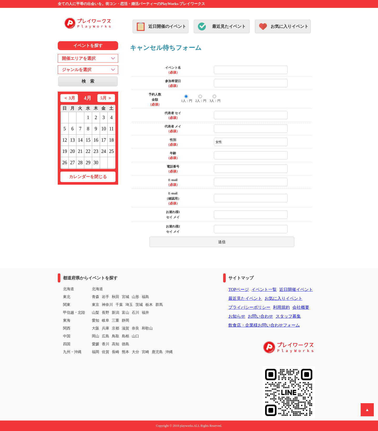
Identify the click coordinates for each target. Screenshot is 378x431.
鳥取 (115, 336)
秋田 (115, 297)
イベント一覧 (264, 289)
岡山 (95, 336)
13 (72, 140)
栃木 (149, 305)
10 (103, 128)
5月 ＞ (106, 98)
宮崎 (145, 352)
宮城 (125, 297)
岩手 (105, 297)
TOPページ (238, 289)
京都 (115, 328)
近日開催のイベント (167, 26)
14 (80, 140)
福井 (145, 313)
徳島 (125, 344)
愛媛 (95, 344)
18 (111, 140)
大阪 (95, 328)
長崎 (115, 352)
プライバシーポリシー (249, 307)
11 (111, 128)
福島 (145, 297)
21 (80, 151)
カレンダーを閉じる (88, 176)
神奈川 (107, 305)
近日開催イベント (296, 289)
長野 (105, 313)
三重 (115, 320)
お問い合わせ (260, 316)
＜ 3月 (69, 98)
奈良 (135, 328)
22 (88, 151)
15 (88, 140)
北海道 (97, 289)
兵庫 (105, 328)
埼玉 (129, 305)
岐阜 (105, 320)
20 (72, 151)
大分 (135, 352)
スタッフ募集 (288, 316)
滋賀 (125, 328)
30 (95, 162)
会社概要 (300, 307)
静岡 (125, 320)
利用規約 (281, 307)
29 (88, 162)
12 (64, 140)
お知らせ (236, 316)
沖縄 (169, 352)
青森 (95, 297)
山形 (135, 297)
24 (103, 151)
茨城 (139, 305)
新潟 (115, 313)
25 (111, 151)
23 (95, 151)
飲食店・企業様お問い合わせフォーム (264, 325)
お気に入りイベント (289, 26)
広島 (105, 336)
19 (64, 151)
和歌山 (147, 328)
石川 (135, 313)
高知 (115, 344)
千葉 (119, 305)
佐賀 (105, 352)
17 (103, 140)
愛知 (95, 320)
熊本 (125, 352)
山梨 (95, 313)
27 (72, 162)
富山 (125, 313)
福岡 (95, 352)
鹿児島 (157, 352)
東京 (95, 305)
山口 (135, 336)
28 (80, 162)
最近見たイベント (229, 26)
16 (95, 140)
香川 (105, 344)
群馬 (159, 305)
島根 (125, 336)
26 (64, 162)
